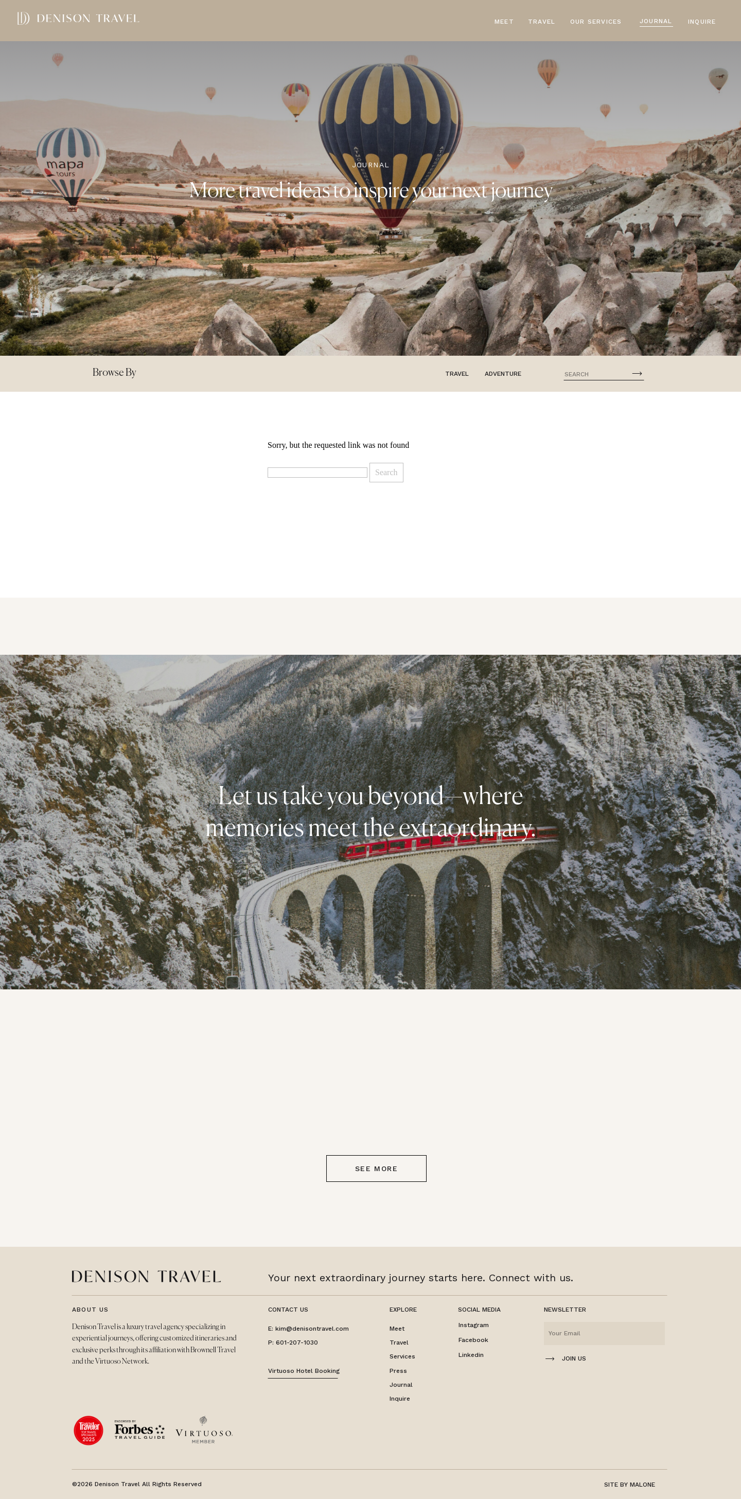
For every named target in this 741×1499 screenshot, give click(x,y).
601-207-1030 (297, 1342)
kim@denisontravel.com (312, 1328)
